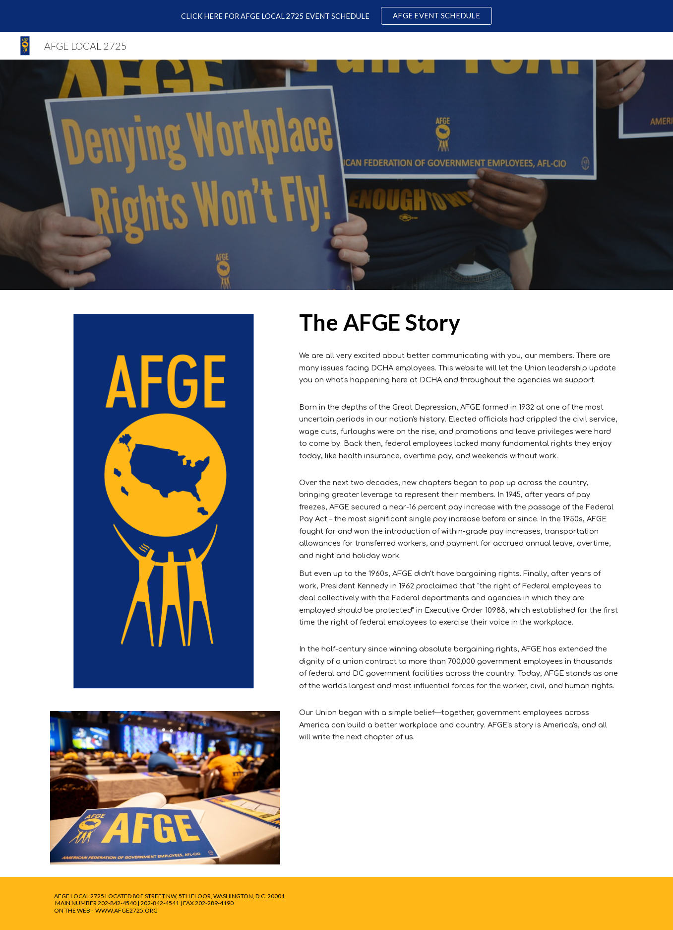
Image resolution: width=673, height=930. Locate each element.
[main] (459, 322)
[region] (336, 16)
